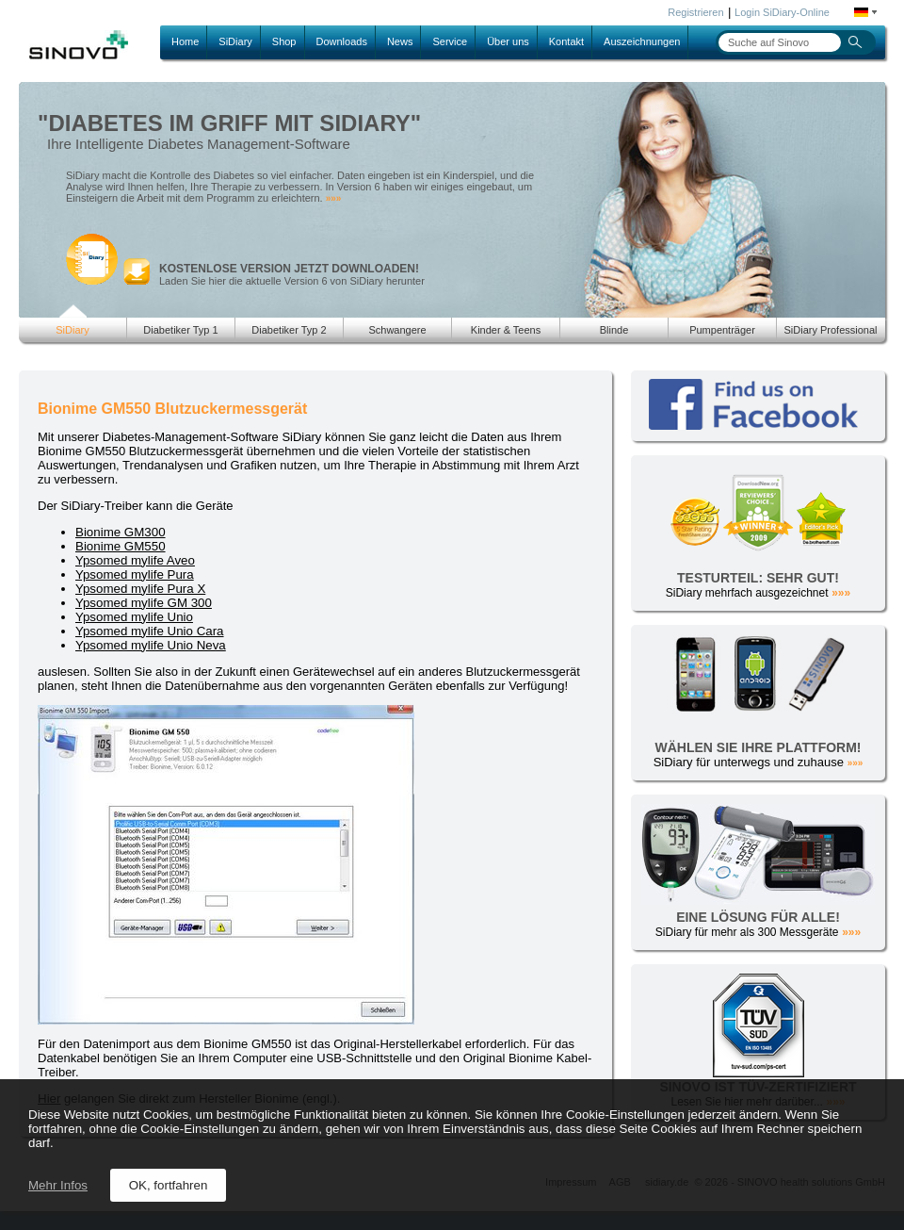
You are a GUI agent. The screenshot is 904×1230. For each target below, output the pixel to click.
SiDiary (234, 41)
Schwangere (397, 330)
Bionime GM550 (120, 546)
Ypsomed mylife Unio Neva (150, 645)
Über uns (508, 41)
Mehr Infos (58, 1185)
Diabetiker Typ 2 (288, 330)
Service (449, 41)
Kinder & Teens (506, 330)
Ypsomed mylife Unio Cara (149, 631)
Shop (284, 41)
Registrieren (695, 12)
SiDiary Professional (830, 330)
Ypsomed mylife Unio (134, 617)
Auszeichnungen (642, 41)
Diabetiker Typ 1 (180, 330)
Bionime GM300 (120, 532)
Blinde (614, 330)
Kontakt (566, 41)
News (400, 41)
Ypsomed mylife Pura (134, 574)
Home (185, 41)
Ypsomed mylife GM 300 (143, 603)
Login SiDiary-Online (782, 12)
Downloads (341, 41)
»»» (334, 198)
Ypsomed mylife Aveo (135, 560)
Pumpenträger (722, 330)
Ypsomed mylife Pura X (140, 589)
